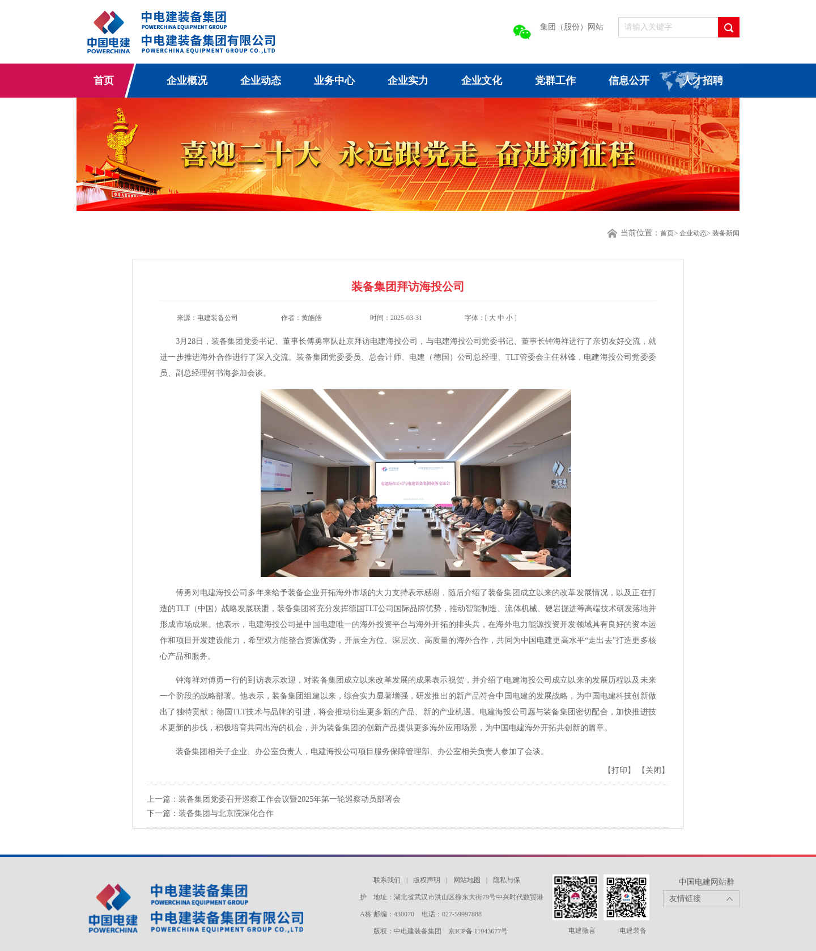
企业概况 (187, 80)
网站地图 (467, 880)
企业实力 (408, 80)
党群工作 (555, 80)
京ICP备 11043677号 (478, 931)
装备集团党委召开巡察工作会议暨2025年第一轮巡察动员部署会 (289, 799)
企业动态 (260, 80)
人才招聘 (702, 80)
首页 (104, 80)
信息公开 (629, 80)
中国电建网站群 (706, 882)
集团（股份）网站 (572, 27)
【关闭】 (653, 770)
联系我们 (387, 880)
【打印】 (621, 770)
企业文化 (481, 80)
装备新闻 (726, 233)
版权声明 (426, 880)
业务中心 (334, 80)
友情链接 (685, 898)
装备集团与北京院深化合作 (226, 813)
